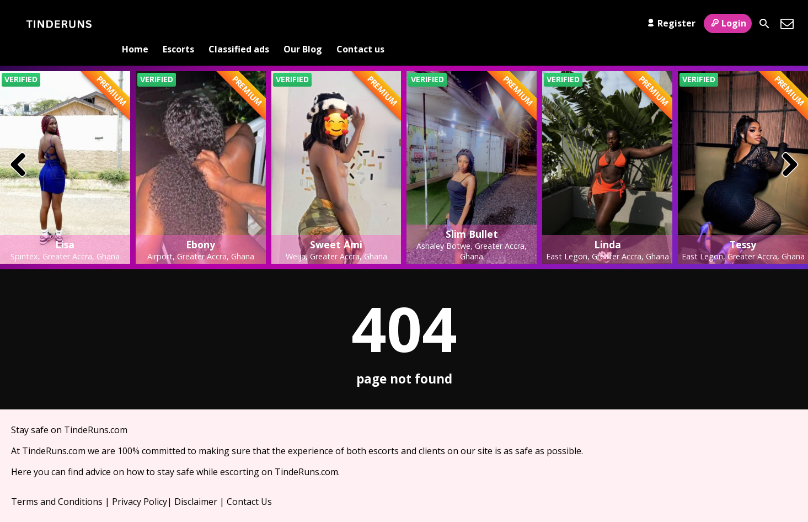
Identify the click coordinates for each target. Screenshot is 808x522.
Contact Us (249, 484)
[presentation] (18, 147)
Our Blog (302, 24)
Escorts (178, 24)
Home (135, 24)
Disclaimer (195, 484)
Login (727, 23)
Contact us (360, 24)
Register (670, 23)
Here (21, 454)
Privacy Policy (139, 484)
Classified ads (238, 24)
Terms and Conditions (57, 484)
